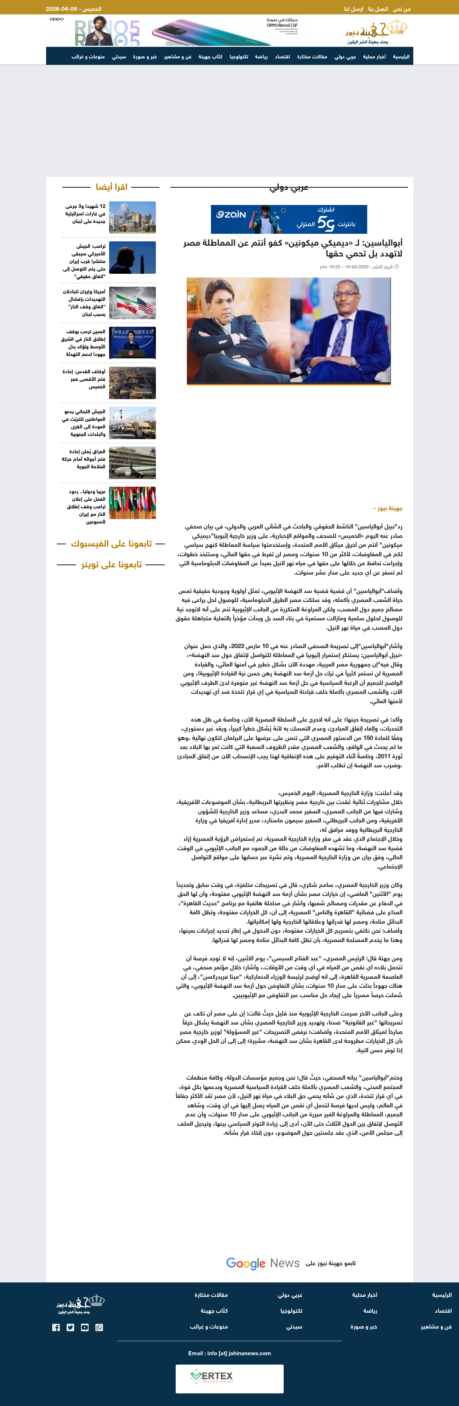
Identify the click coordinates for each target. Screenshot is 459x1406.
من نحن (402, 8)
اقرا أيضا (111, 185)
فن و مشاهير (178, 55)
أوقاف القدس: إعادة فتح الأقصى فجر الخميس (84, 378)
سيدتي (119, 55)
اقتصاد (282, 55)
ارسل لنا (353, 8)
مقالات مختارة (312, 55)
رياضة (261, 55)
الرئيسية (401, 55)
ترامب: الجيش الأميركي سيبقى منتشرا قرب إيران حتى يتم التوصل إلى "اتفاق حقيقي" (84, 260)
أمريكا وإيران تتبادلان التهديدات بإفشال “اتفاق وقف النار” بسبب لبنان (84, 302)
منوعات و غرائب (88, 55)
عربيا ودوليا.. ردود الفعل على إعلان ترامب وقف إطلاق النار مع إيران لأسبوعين (86, 505)
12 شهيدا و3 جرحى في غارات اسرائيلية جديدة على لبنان (85, 213)
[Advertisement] (230, 121)
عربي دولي (345, 55)
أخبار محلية (374, 55)
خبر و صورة (145, 55)
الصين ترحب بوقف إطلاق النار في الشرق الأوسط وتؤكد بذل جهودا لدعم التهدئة (83, 342)
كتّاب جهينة (210, 55)
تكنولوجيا (239, 55)
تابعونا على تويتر (111, 563)
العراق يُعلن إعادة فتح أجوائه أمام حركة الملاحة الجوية (83, 458)
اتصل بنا (378, 8)
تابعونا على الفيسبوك (111, 542)
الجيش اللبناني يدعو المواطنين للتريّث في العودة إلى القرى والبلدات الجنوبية (83, 422)
